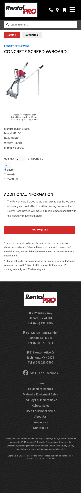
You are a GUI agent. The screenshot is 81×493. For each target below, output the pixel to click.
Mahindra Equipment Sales (40, 394)
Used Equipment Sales (40, 411)
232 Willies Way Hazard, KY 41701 (40, 315)
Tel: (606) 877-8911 (40, 343)
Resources (40, 422)
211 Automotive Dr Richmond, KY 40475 (40, 355)
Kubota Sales (40, 405)
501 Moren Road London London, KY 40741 (40, 335)
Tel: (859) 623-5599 (40, 362)
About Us (40, 416)
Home (40, 383)
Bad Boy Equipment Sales (40, 400)
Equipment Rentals (40, 389)
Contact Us (40, 428)
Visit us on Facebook (40, 373)
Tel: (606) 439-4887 (40, 323)
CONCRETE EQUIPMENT (16, 46)
